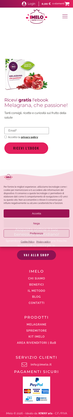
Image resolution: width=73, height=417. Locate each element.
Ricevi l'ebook (26, 148)
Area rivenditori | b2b (36, 297)
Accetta (36, 213)
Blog (36, 251)
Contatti (37, 257)
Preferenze (36, 233)
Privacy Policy (58, 402)
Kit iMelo (36, 291)
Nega (36, 223)
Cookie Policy (27, 242)
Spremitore (36, 285)
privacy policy (29, 137)
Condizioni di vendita (58, 398)
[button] (28, 4)
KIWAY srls (45, 368)
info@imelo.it (41, 319)
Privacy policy (43, 242)
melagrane (37, 279)
